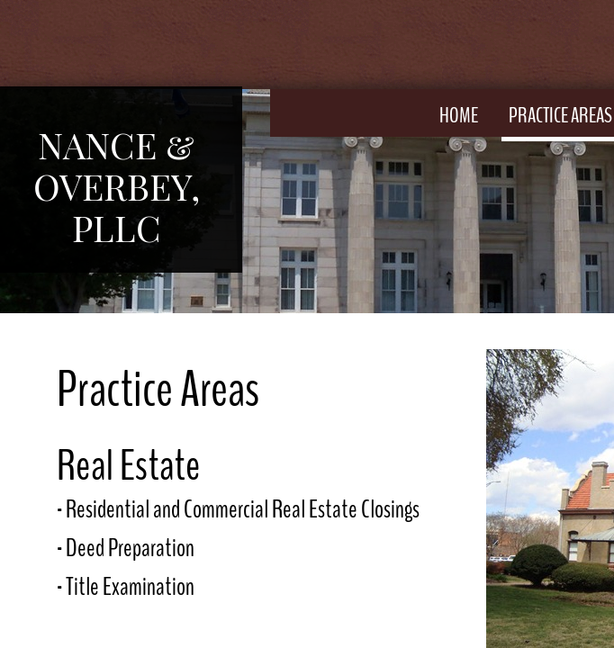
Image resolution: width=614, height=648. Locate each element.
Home (458, 115)
